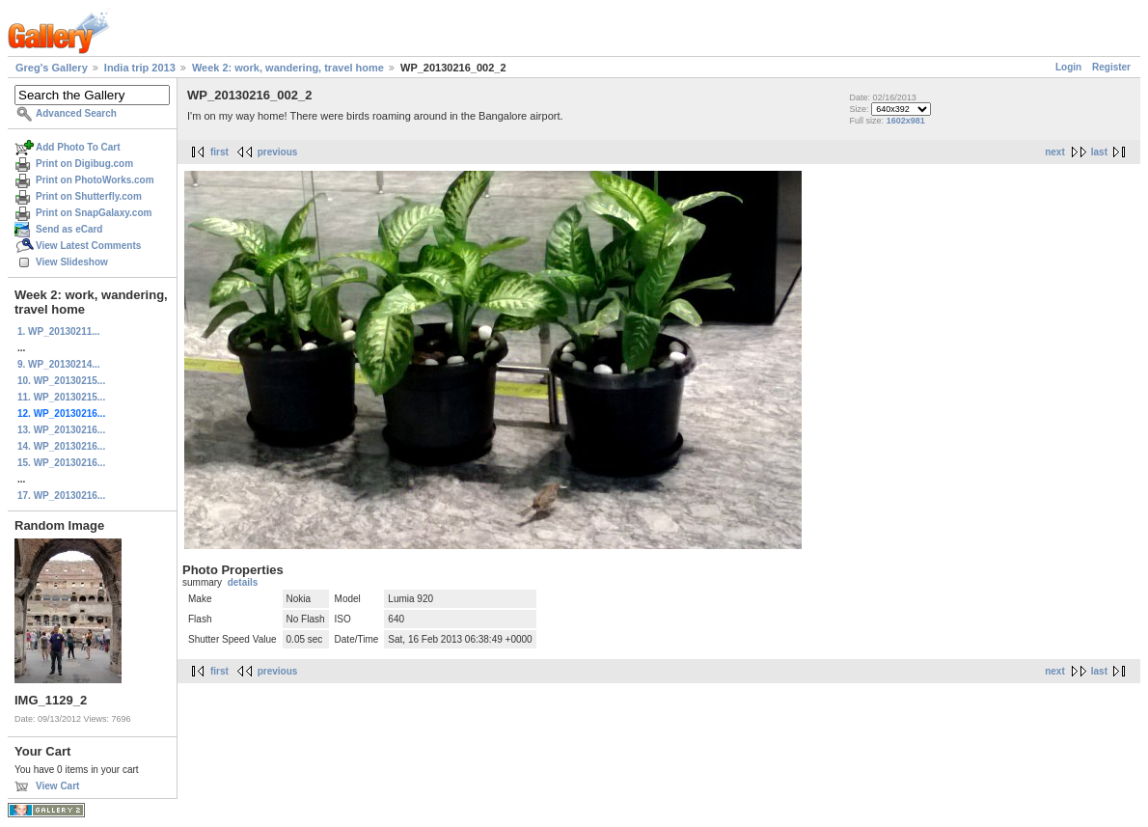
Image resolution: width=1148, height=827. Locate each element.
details (243, 582)
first (219, 152)
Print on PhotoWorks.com (95, 180)
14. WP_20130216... (61, 446)
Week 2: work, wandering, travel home (288, 67)
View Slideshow (72, 262)
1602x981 (906, 120)
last (1099, 152)
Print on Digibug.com (84, 163)
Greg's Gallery (51, 67)
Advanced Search (76, 113)
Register (1111, 67)
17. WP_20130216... (61, 495)
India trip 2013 (140, 67)
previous (278, 152)
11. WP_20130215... (61, 397)
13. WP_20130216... (61, 430)
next (1055, 152)
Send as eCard (69, 229)
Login (1068, 67)
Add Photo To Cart (78, 147)
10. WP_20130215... (61, 380)
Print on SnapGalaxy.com (93, 212)
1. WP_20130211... (58, 331)
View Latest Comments (88, 245)
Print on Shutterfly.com (89, 196)
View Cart (57, 786)
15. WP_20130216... (61, 462)
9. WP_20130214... (58, 364)
